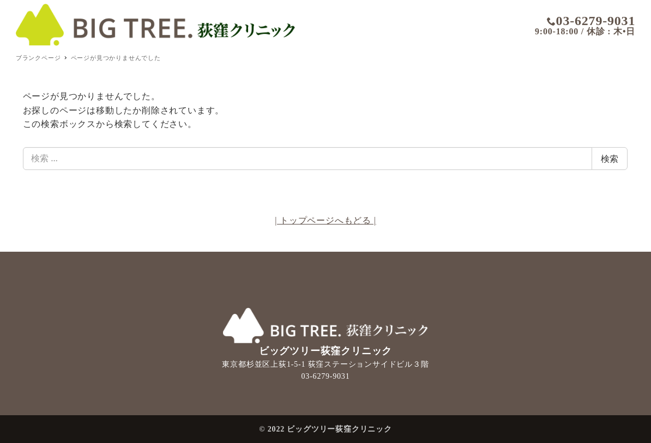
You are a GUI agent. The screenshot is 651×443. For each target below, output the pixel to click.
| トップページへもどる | (325, 220)
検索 (609, 159)
